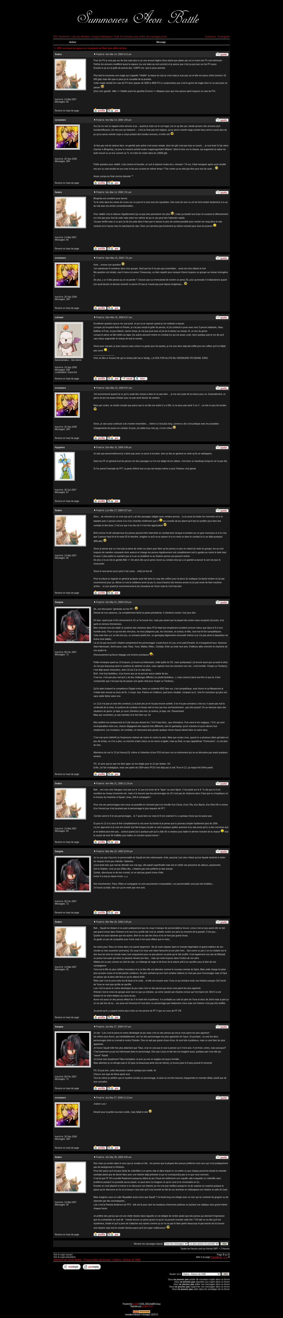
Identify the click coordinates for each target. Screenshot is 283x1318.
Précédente (216, 1257)
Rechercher (64, 36)
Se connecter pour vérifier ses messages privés (143, 36)
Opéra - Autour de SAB (127, 1259)
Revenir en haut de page (67, 110)
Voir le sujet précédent (64, 1257)
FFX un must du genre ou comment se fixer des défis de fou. (92, 48)
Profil (116, 36)
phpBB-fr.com (147, 1306)
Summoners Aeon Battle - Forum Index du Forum (82, 1259)
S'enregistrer (224, 36)
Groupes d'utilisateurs (102, 36)
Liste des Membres (80, 36)
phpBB (135, 1304)
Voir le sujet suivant (63, 1254)
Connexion (210, 36)
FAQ (55, 36)
